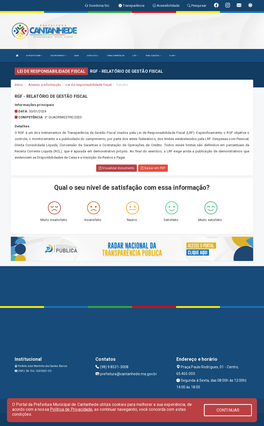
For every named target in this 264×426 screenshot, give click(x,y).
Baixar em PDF (153, 168)
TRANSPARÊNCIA (115, 55)
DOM (76, 55)
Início (19, 85)
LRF (135, 55)
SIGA (172, 55)
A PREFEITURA (34, 55)
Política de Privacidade (71, 409)
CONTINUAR (228, 410)
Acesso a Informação (44, 85)
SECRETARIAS (58, 55)
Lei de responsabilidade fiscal (89, 85)
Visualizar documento (116, 168)
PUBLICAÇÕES (153, 55)
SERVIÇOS (93, 55)
